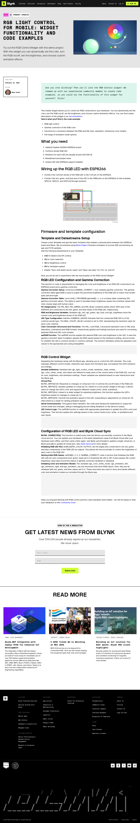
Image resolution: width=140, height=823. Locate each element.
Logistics (46, 715)
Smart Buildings (49, 726)
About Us (120, 701)
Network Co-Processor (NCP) (26, 746)
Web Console (22, 720)
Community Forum (98, 705)
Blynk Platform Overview (27, 701)
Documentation (97, 701)
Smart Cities (48, 719)
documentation (75, 116)
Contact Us (121, 709)
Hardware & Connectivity (27, 724)
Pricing (120, 705)
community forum (68, 502)
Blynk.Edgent (82, 245)
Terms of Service (113, 819)
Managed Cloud (23, 728)
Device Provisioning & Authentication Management (26, 739)
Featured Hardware (99, 712)
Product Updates (21, 15)
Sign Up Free (122, 712)
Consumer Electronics (51, 711)
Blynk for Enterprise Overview (76, 702)
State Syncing (87, 444)
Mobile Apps (22, 716)
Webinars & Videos (99, 733)
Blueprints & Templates (101, 716)
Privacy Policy (125, 819)
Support (134, 819)
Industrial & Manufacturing (48, 706)
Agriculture (47, 701)
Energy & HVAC (48, 723)
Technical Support (99, 709)
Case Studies (97, 729)
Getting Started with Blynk (26, 706)
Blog (6, 15)
